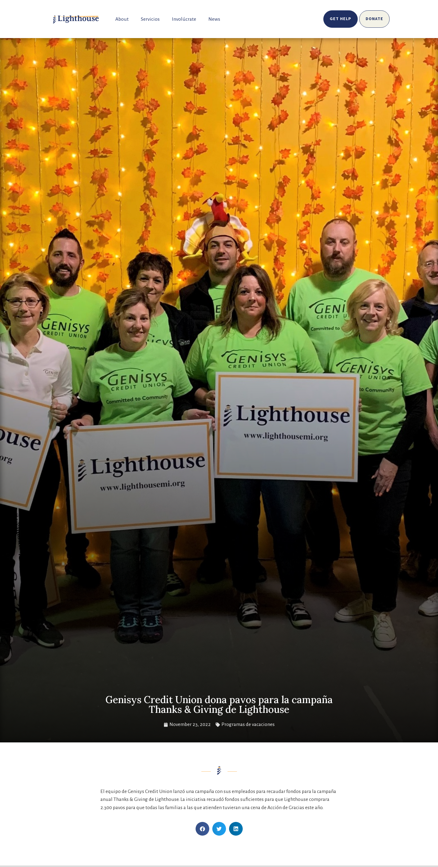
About (122, 19)
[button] (202, 829)
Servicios (150, 19)
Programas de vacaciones (248, 724)
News (214, 19)
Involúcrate (184, 19)
